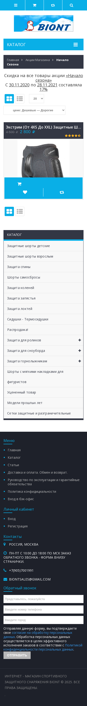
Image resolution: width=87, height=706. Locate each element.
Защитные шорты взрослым (30, 256)
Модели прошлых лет (24, 403)
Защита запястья (21, 298)
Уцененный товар (21, 392)
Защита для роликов (45, 340)
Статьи (13, 465)
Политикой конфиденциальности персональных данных (42, 647)
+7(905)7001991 (21, 570)
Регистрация (18, 526)
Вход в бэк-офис (21, 499)
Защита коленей (20, 287)
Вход (12, 518)
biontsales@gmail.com (30, 579)
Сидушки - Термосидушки (27, 319)
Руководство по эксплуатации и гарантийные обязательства (44, 482)
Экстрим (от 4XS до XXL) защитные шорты (43, 127)
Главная (14, 450)
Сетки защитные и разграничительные (39, 413)
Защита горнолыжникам (45, 361)
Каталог (14, 457)
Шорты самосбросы (23, 277)
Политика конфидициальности (32, 491)
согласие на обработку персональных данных (37, 634)
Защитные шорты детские (28, 246)
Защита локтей (19, 308)
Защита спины (19, 267)
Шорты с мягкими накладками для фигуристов (35, 376)
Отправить (17, 655)
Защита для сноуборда (45, 351)
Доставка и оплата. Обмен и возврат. (38, 472)
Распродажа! (17, 329)
